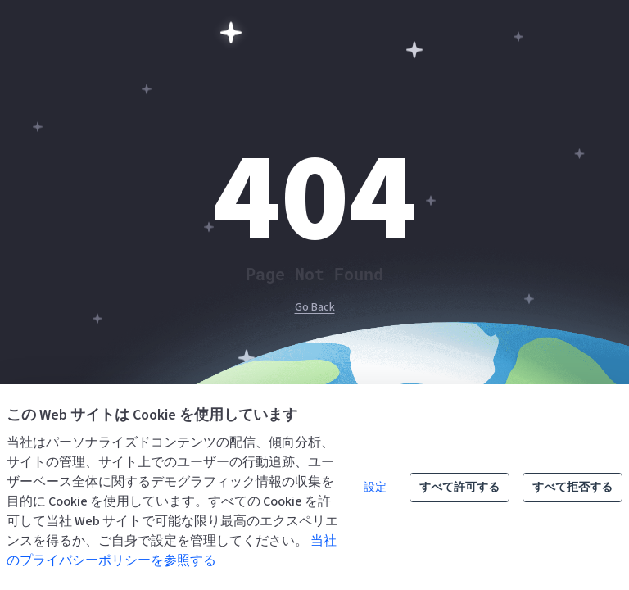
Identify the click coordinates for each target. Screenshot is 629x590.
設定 (375, 487)
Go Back (315, 307)
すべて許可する (459, 487)
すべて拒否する (572, 487)
